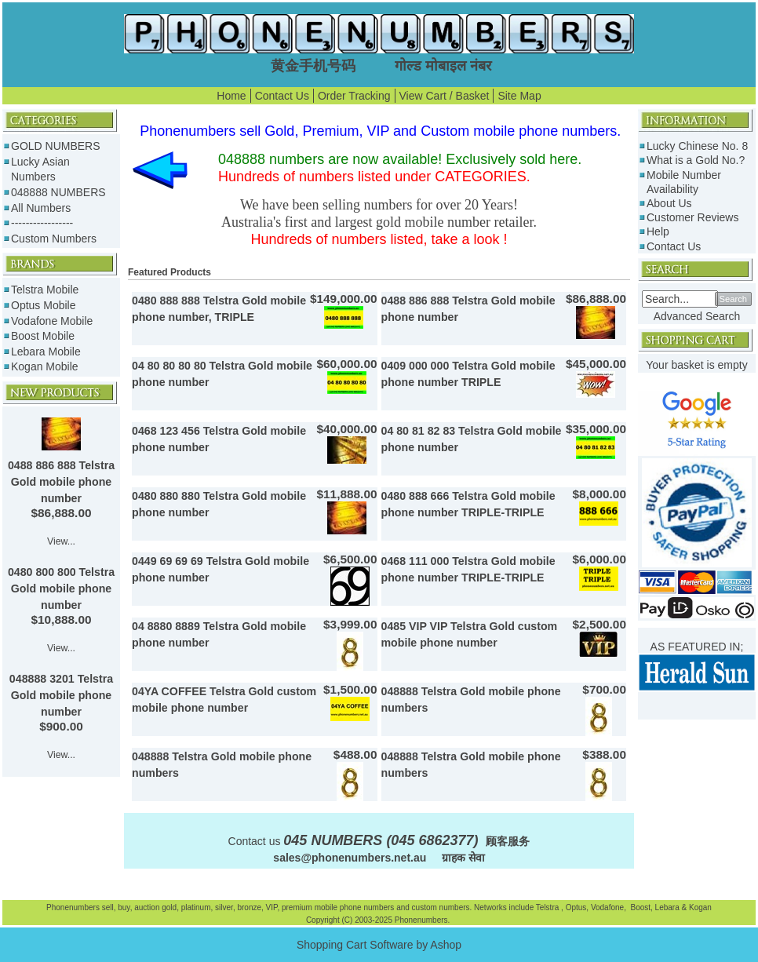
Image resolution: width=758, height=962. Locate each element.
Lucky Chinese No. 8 (697, 146)
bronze (249, 907)
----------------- (42, 223)
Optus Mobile (43, 305)
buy (123, 907)
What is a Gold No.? (696, 160)
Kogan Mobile (44, 366)
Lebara (666, 907)
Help (658, 231)
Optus (576, 907)
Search (733, 299)
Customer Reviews (692, 217)
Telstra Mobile (44, 289)
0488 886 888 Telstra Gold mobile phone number (61, 482)
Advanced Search (697, 316)
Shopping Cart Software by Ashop (379, 944)
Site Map (519, 95)
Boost (640, 907)
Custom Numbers (54, 238)
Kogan (699, 907)
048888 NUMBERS (58, 192)
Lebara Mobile (46, 351)
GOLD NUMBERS (55, 146)
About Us (669, 203)
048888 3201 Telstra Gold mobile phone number (61, 695)
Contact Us (282, 95)
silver (224, 907)
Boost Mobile (43, 336)
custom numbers (440, 907)
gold (169, 907)
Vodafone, (610, 907)
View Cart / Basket (444, 95)
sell (108, 907)
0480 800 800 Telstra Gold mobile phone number (61, 588)
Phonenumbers (73, 907)
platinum (196, 907)
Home (231, 95)
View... (61, 541)
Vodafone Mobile (52, 321)
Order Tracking (354, 95)
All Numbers (41, 208)
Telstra (548, 907)
